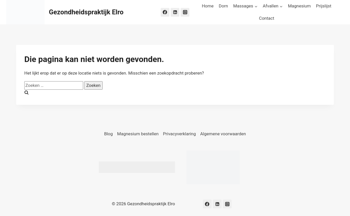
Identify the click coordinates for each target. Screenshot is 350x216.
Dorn (223, 5)
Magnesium (299, 5)
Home (208, 5)
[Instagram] (185, 12)
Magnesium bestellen (138, 133)
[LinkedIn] (175, 12)
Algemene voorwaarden (223, 133)
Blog (108, 133)
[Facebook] (165, 12)
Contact (266, 18)
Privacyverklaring (179, 133)
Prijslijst (323, 5)
